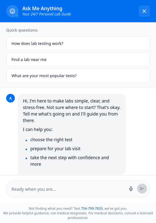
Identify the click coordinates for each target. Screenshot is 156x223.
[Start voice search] (131, 189)
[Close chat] (144, 11)
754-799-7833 (92, 208)
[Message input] (68, 189)
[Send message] (142, 189)
